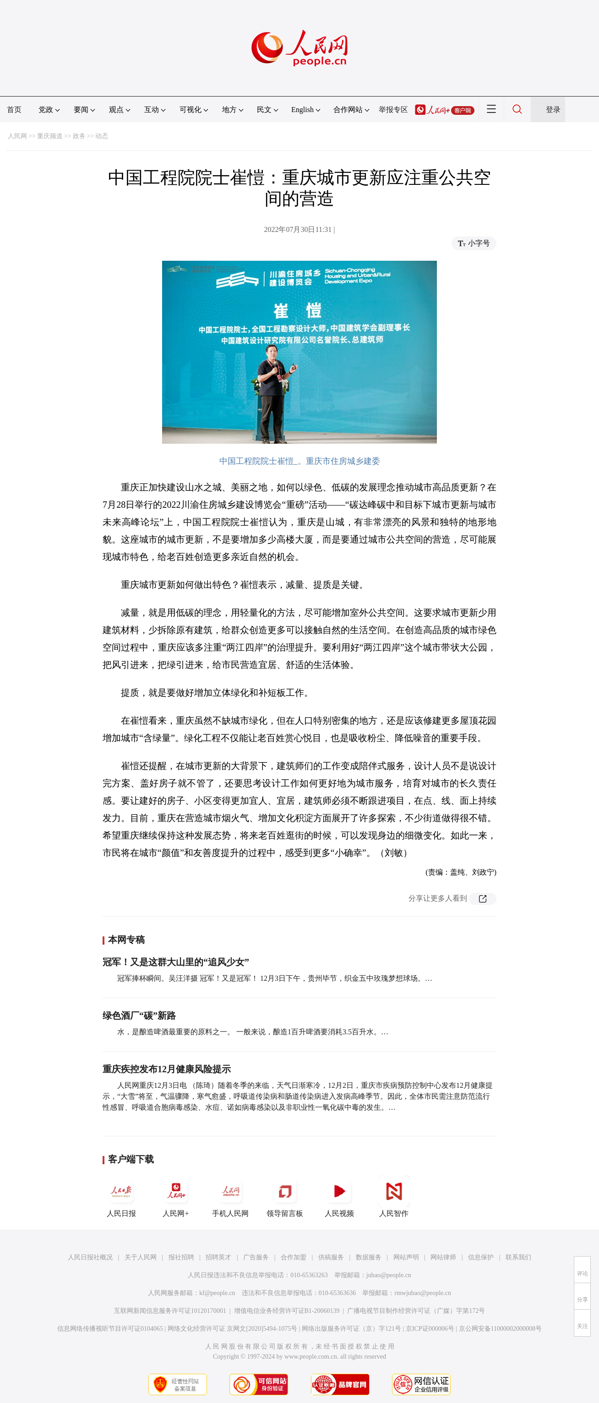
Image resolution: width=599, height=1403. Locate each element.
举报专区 (393, 109)
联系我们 (518, 1257)
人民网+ (176, 1196)
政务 (79, 136)
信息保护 (481, 1257)
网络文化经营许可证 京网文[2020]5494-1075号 (233, 1328)
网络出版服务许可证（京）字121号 (351, 1328)
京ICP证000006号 (430, 1328)
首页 (14, 109)
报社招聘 (181, 1257)
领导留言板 (285, 1196)
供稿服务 (331, 1257)
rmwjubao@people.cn (422, 1293)
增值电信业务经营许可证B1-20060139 (287, 1310)
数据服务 (368, 1257)
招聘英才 (218, 1257)
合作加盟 (293, 1257)
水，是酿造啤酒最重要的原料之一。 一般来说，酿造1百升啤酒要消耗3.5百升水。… (252, 1032)
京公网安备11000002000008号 (500, 1328)
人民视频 (339, 1196)
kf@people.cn (217, 1293)
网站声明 (406, 1257)
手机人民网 (230, 1196)
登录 (553, 109)
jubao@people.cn (388, 1275)
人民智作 (394, 1196)
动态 (101, 136)
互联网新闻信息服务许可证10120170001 (170, 1310)
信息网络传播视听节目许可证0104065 (110, 1328)
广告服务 (256, 1257)
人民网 (17, 136)
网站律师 (443, 1257)
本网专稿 (126, 940)
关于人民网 (141, 1257)
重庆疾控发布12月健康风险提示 (167, 1069)
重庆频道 (50, 136)
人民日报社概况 (90, 1257)
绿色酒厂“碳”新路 (139, 1016)
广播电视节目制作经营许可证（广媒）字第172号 (416, 1310)
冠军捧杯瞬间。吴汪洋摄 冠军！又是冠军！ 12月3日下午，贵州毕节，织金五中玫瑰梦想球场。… (274, 978)
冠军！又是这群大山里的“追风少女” (176, 962)
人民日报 (121, 1196)
